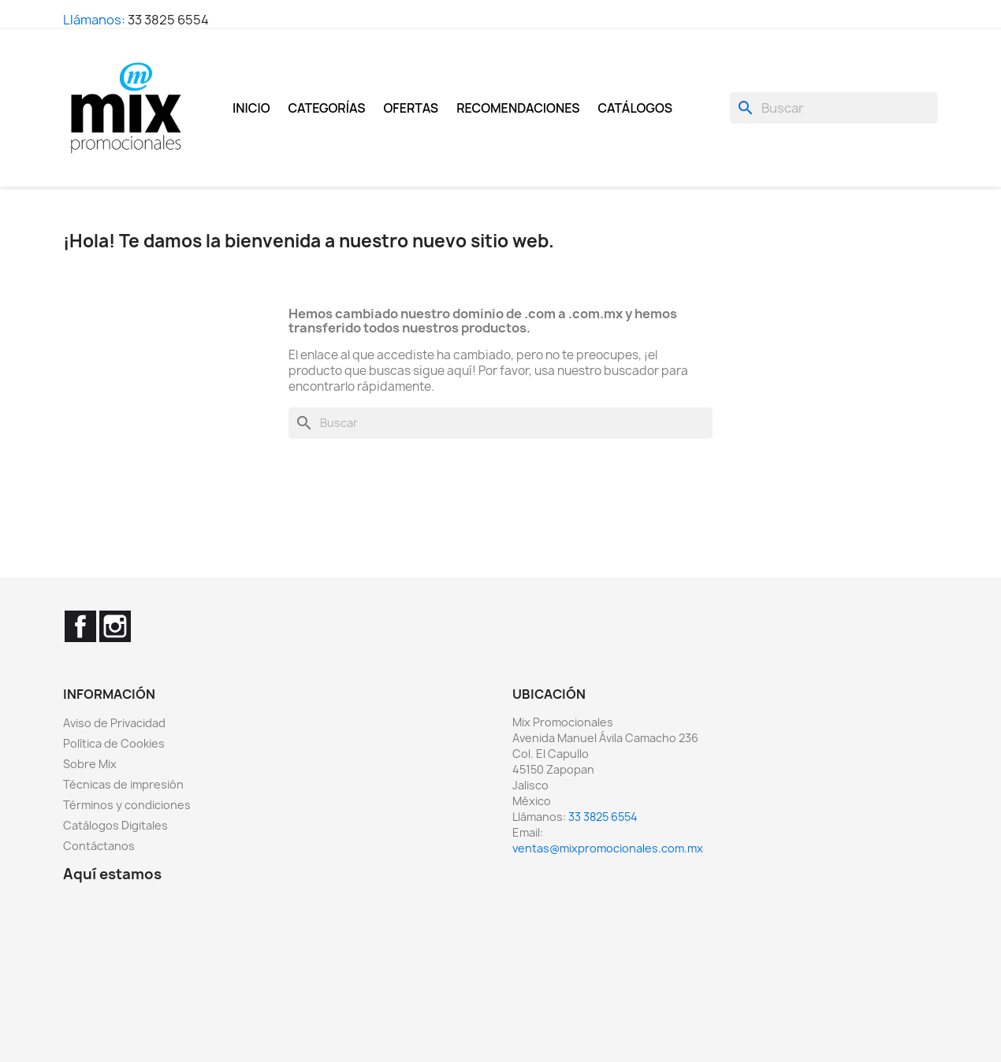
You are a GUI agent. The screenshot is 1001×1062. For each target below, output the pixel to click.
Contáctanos (99, 845)
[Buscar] (834, 108)
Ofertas (411, 108)
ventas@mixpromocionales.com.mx (607, 848)
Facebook (80, 626)
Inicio (251, 108)
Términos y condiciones (127, 804)
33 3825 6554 (168, 19)
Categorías (327, 108)
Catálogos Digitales (115, 825)
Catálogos (635, 108)
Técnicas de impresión (123, 784)
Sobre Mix (90, 763)
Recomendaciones (517, 108)
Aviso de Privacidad (114, 722)
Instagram (115, 626)
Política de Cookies (114, 743)
